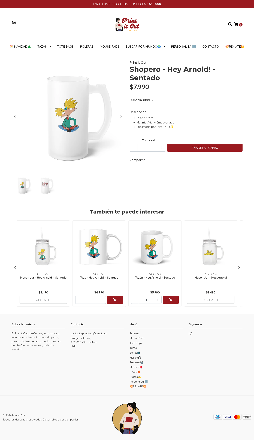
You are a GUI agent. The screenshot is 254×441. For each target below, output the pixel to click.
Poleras (86, 48)
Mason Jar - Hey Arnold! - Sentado (43, 279)
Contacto (210, 48)
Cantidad (148, 141)
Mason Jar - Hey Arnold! (211, 279)
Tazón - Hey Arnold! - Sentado (155, 279)
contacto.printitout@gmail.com (89, 334)
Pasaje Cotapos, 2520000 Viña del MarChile (84, 343)
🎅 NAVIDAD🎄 (20, 48)
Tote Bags (65, 48)
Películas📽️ (136, 363)
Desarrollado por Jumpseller (60, 421)
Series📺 (135, 354)
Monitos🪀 (136, 368)
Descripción (138, 113)
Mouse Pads (109, 48)
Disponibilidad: (140, 101)
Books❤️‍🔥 (135, 373)
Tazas (42, 48)
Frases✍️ (135, 378)
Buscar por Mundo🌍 (143, 48)
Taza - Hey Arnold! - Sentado (99, 279)
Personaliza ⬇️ (183, 48)
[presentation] (15, 118)
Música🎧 (135, 359)
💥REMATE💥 (234, 48)
